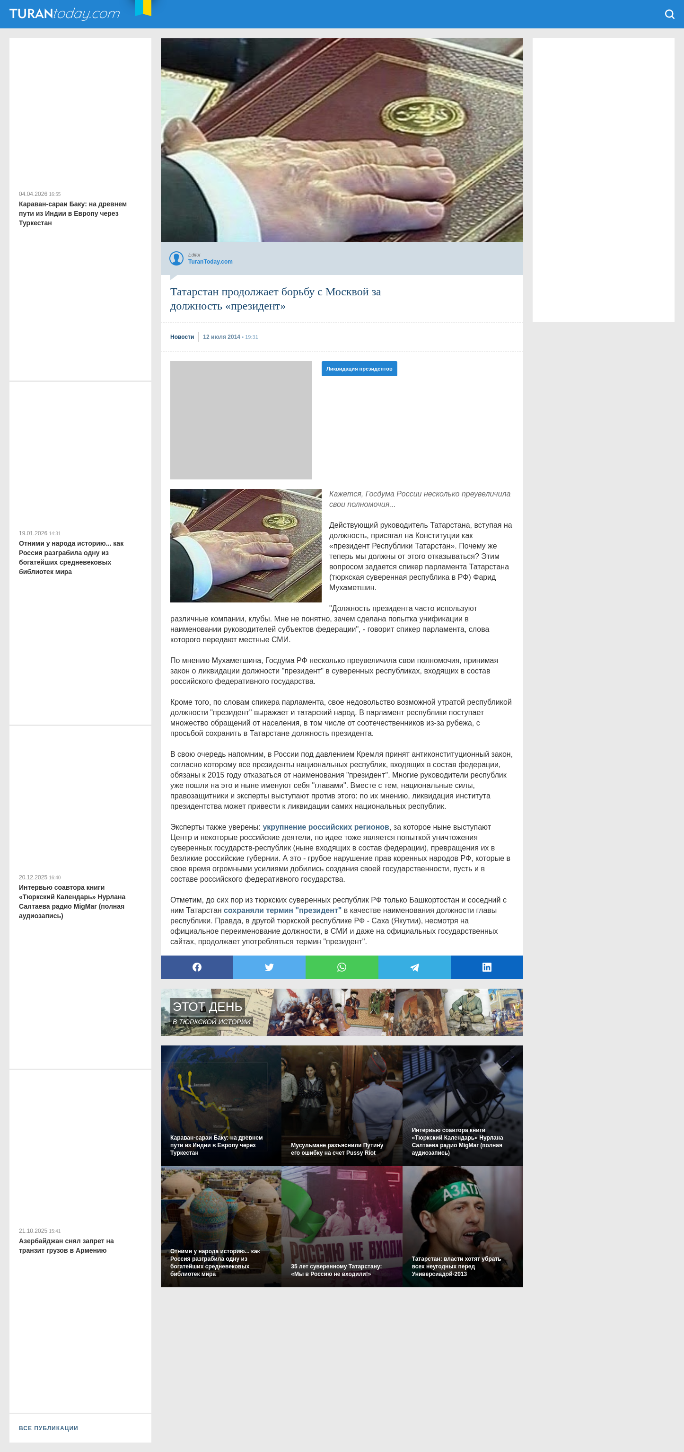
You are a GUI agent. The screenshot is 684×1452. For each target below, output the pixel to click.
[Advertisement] (241, 420)
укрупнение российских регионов (326, 827)
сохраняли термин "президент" (283, 910)
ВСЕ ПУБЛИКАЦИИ (49, 1428)
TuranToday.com (65, 14)
